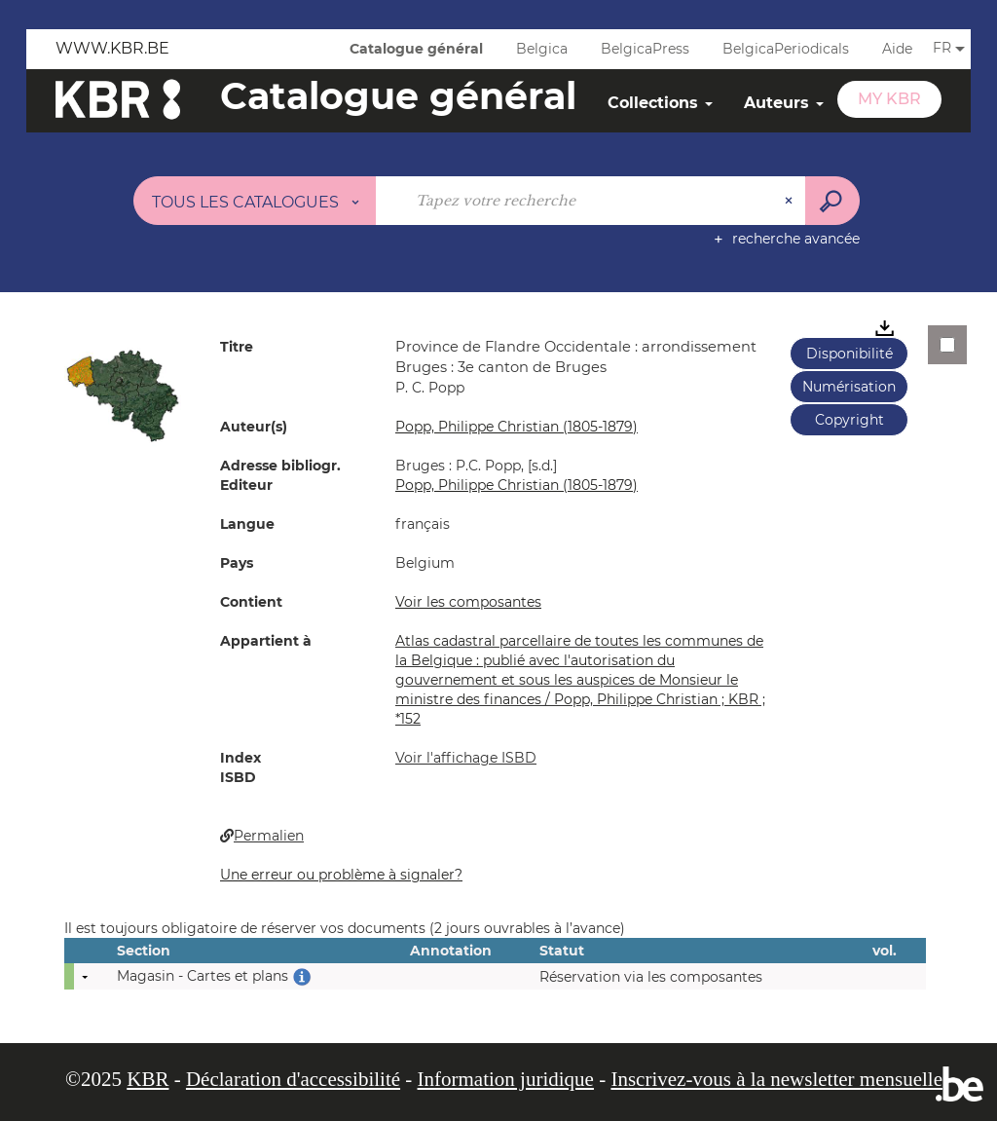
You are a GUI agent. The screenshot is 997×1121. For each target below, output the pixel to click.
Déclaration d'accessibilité (293, 1079)
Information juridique (506, 1079)
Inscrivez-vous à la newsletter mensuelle (776, 1079)
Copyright (849, 420)
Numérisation (849, 386)
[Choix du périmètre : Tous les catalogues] (255, 200)
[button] (122, 394)
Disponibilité (849, 353)
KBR (147, 1079)
